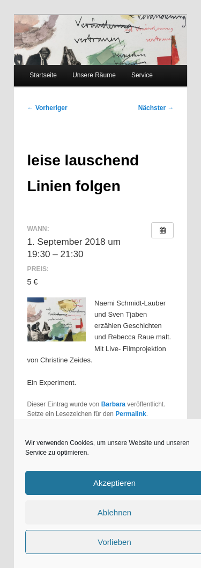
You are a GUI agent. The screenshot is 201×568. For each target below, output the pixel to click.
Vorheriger (47, 108)
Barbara (113, 404)
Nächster (156, 108)
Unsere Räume (94, 75)
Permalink (130, 414)
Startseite (43, 75)
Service (142, 75)
